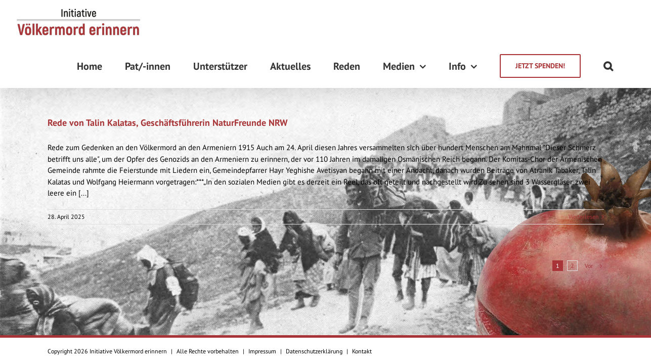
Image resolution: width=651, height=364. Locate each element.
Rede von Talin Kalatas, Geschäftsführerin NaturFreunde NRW (168, 78)
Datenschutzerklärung (314, 351)
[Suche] (631, 22)
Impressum (262, 351)
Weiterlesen (584, 172)
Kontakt (362, 351)
